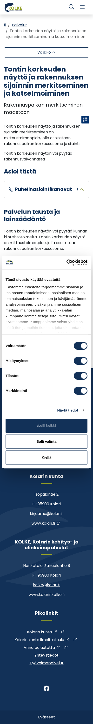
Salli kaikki (46, 426)
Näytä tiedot (67, 410)
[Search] (71, 7)
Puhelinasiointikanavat (46, 189)
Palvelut (19, 25)
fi (5, 25)
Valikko (44, 52)
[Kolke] (13, 7)
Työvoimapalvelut (47, 663)
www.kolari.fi (43, 523)
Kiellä (46, 457)
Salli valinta (47, 441)
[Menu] (82, 7)
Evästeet (46, 717)
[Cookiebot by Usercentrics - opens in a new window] (66, 262)
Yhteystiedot (46, 655)
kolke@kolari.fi (46, 585)
